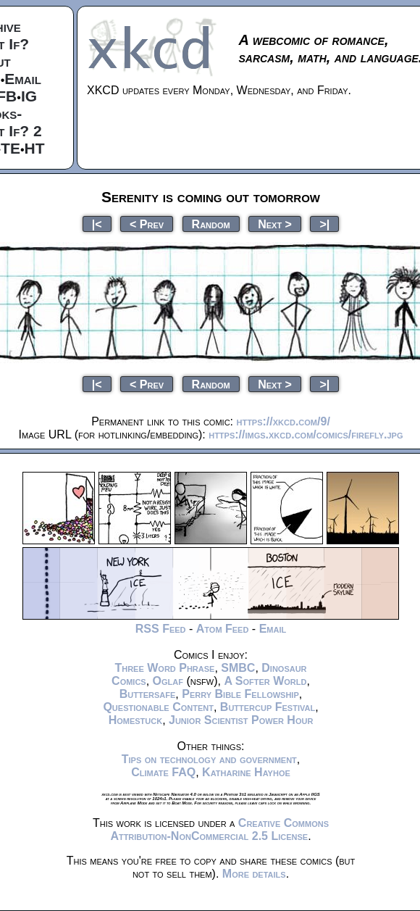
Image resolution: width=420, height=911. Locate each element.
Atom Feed (222, 629)
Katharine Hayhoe (246, 772)
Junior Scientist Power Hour (241, 720)
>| (324, 223)
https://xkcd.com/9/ (282, 421)
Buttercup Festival (267, 707)
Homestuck (136, 720)
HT (35, 148)
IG (29, 96)
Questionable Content (158, 707)
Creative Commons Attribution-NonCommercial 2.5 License (219, 829)
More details (254, 874)
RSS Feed (160, 629)
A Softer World (265, 681)
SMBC (238, 668)
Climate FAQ (163, 772)
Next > (275, 223)
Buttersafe (147, 694)
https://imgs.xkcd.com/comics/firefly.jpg (306, 434)
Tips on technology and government (209, 759)
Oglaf (168, 681)
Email (22, 78)
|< (97, 223)
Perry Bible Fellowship (240, 694)
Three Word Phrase (164, 668)
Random (211, 223)
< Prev (147, 223)
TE (10, 148)
